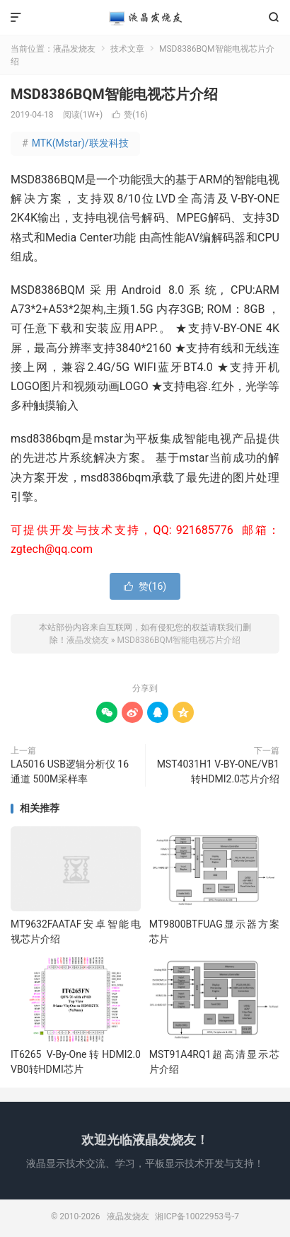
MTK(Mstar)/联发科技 (75, 143)
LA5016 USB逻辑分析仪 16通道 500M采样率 (70, 771)
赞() (130, 115)
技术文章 (127, 49)
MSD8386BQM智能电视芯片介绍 (114, 94)
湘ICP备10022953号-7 (197, 1216)
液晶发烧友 (145, 17)
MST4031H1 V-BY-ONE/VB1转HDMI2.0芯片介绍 (218, 771)
